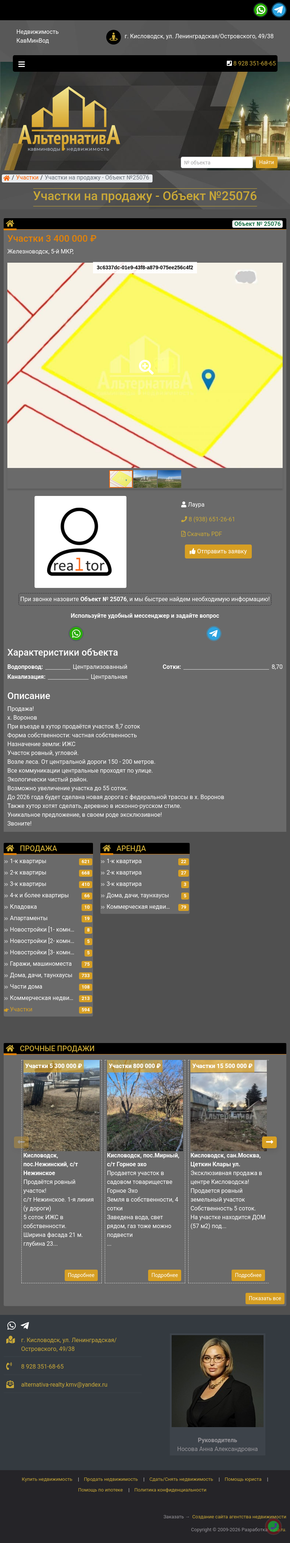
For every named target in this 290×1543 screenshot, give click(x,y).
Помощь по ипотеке (100, 1490)
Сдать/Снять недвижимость (181, 1479)
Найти (266, 162)
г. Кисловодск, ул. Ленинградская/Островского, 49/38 (199, 36)
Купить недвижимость (47, 1479)
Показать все (265, 1298)
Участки (27, 178)
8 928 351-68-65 (254, 63)
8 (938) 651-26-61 (208, 519)
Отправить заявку (218, 551)
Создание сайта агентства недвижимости (239, 1516)
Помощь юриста (243, 1479)
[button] (145, 362)
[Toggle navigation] (19, 63)
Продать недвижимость (111, 1479)
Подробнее (81, 1275)
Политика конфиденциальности (171, 1490)
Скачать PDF (201, 534)
